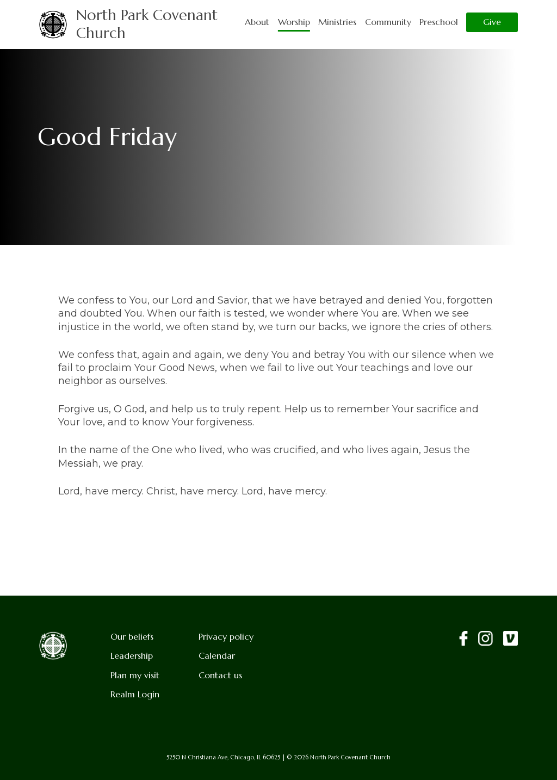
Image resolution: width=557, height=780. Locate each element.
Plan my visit (134, 675)
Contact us (220, 675)
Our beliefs (131, 636)
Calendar (217, 655)
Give (492, 22)
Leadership (131, 655)
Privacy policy (226, 636)
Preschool (438, 22)
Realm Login (134, 694)
